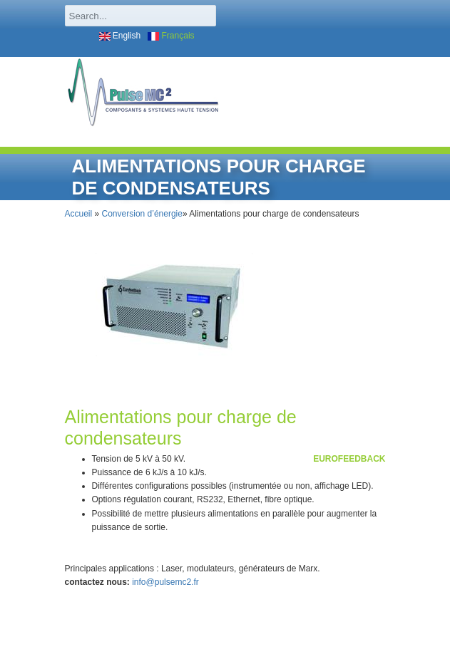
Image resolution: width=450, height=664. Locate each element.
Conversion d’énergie (142, 214)
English (120, 36)
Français (171, 36)
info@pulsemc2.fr (165, 582)
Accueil (79, 214)
